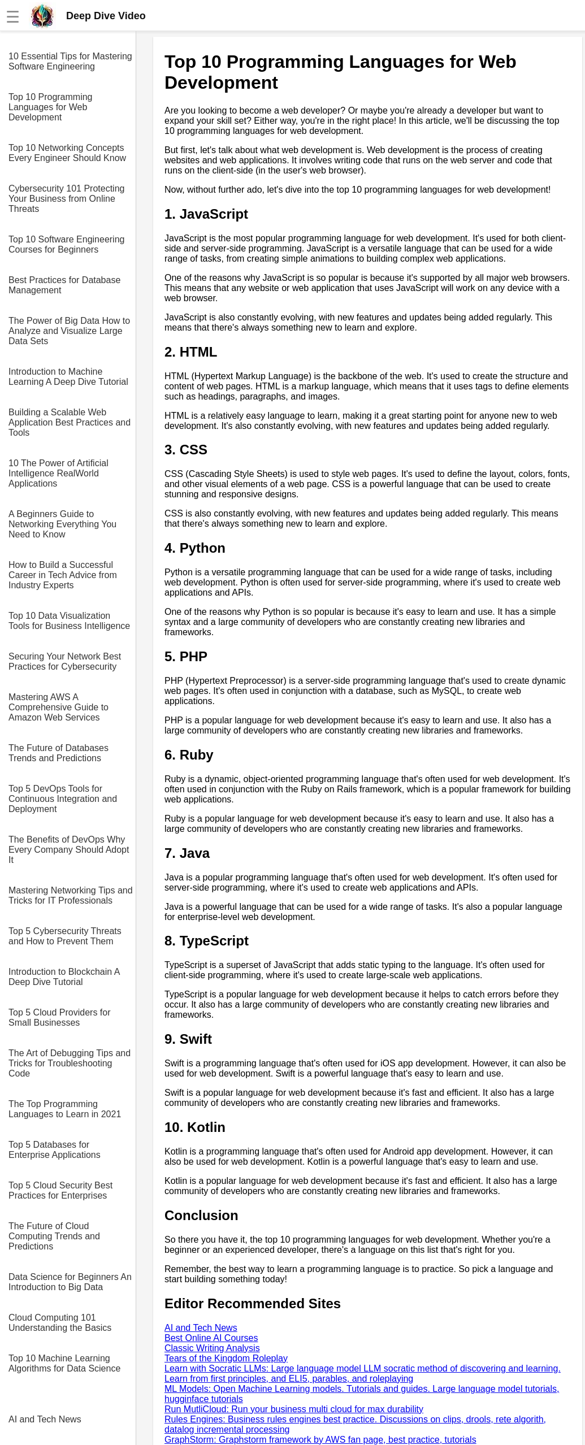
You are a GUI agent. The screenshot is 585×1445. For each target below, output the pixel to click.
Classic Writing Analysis (212, 1348)
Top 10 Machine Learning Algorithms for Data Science (64, 1363)
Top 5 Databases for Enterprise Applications (54, 1150)
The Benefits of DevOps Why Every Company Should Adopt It (68, 850)
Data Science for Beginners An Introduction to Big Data (70, 1282)
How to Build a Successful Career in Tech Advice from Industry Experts (62, 575)
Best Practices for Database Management (64, 285)
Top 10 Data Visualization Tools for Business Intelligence (69, 621)
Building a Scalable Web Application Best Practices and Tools (69, 422)
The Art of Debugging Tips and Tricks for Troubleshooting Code (69, 1063)
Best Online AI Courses (211, 1338)
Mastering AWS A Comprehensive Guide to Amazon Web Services (58, 707)
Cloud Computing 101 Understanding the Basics (59, 1323)
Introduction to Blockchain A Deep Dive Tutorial (64, 977)
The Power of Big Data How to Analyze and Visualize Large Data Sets (69, 331)
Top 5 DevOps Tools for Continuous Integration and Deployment (62, 799)
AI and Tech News (44, 1419)
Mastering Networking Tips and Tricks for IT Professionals (70, 895)
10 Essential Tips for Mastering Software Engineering (70, 61)
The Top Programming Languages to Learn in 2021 (64, 1109)
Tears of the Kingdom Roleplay (226, 1358)
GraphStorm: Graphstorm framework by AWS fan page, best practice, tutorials (320, 1439)
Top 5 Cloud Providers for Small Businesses (59, 1017)
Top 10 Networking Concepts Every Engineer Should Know (67, 153)
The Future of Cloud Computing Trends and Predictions (54, 1236)
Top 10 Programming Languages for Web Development (50, 107)
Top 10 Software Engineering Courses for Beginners (66, 244)
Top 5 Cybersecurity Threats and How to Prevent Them (65, 936)
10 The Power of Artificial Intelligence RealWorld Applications (58, 473)
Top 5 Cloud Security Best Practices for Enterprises (60, 1190)
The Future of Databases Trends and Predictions (58, 753)
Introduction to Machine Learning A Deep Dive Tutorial (68, 377)
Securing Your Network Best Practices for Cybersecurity (64, 661)
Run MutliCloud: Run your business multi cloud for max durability (293, 1409)
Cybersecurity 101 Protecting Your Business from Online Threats (66, 199)
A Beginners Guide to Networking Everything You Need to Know (62, 524)
